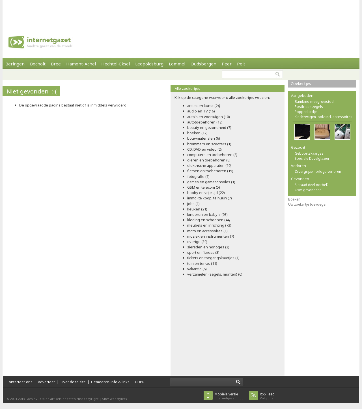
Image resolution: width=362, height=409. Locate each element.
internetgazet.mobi (229, 396)
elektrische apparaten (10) (209, 165)
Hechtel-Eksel (115, 64)
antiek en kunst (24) (204, 105)
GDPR (140, 381)
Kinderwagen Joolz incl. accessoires (323, 116)
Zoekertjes (301, 83)
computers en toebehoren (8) (212, 154)
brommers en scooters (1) (209, 143)
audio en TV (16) (201, 111)
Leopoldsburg (149, 64)
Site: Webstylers (114, 399)
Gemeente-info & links (110, 381)
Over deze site (73, 381)
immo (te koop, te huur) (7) (209, 198)
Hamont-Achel (81, 64)
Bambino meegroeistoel (314, 101)
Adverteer (46, 381)
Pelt (241, 64)
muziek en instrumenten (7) (210, 236)
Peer (227, 64)
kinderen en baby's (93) (207, 214)
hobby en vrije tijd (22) (206, 192)
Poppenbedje (306, 111)
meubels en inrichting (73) (209, 225)
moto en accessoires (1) (207, 230)
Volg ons (267, 396)
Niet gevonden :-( (32, 91)
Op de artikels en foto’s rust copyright (69, 399)
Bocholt (38, 64)
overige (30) (197, 241)
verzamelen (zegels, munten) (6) (214, 274)
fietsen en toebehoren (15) (210, 170)
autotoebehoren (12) (205, 122)
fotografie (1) (198, 176)
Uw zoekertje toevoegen (307, 204)
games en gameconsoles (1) (211, 181)
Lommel (177, 64)
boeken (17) (197, 132)
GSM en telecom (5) (203, 187)
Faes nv (31, 399)
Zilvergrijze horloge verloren (318, 171)
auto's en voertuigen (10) (208, 116)
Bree (56, 64)
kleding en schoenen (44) (208, 219)
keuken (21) (197, 209)
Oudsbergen (203, 64)
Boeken (294, 199)
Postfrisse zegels (309, 106)
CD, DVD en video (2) (204, 149)
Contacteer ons (20, 381)
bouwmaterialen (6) (203, 138)
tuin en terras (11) (202, 263)
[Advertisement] (181, 12)
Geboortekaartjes (309, 153)
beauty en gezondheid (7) (209, 127)
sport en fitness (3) (203, 252)
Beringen (15, 64)
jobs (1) (193, 203)
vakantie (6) (197, 268)
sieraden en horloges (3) (208, 247)
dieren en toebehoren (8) (208, 160)
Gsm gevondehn (308, 190)
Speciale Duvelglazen (312, 158)
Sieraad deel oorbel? (311, 184)
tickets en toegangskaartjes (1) (213, 257)
